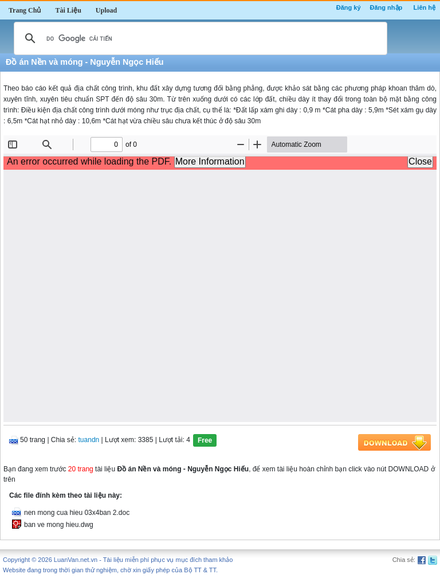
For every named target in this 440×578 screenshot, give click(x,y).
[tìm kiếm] (198, 38)
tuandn (89, 440)
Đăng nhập (386, 7)
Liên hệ (424, 7)
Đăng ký (348, 7)
